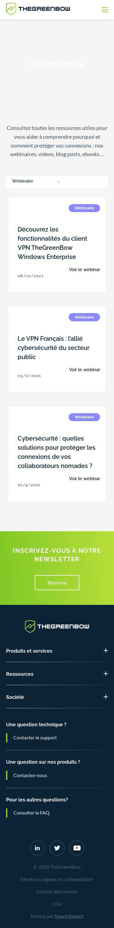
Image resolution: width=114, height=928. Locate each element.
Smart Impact (68, 916)
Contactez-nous (30, 775)
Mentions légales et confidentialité (57, 879)
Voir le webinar (84, 269)
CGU (57, 904)
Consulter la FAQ (31, 812)
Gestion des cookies (57, 891)
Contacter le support (35, 737)
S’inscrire (57, 582)
